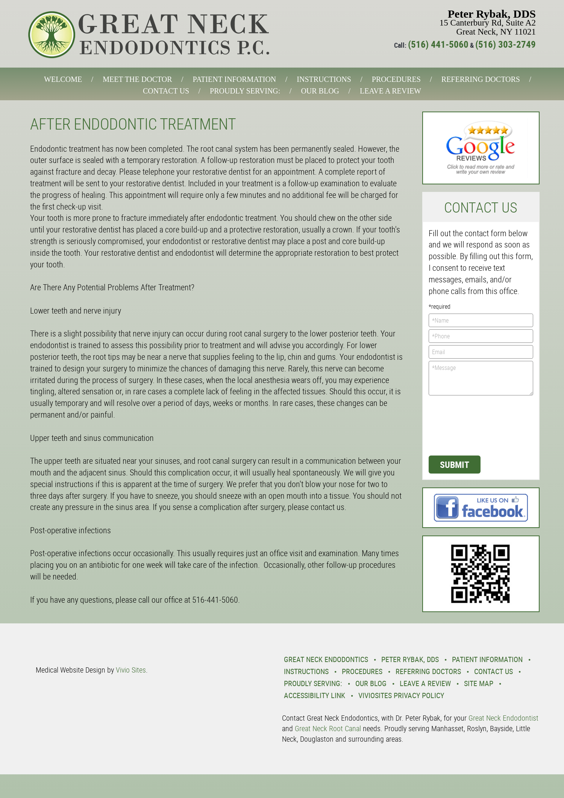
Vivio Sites (131, 670)
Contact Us (166, 91)
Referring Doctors (480, 79)
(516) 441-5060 (438, 44)
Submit (454, 465)
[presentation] (459, 425)
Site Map (478, 683)
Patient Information (234, 79)
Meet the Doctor (137, 79)
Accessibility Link (314, 695)
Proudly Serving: (245, 91)
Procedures (396, 79)
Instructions (324, 79)
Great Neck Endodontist (503, 718)
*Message (481, 378)
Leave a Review (390, 91)
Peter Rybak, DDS (410, 659)
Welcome (63, 79)
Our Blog (320, 91)
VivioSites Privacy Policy (401, 695)
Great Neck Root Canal (328, 728)
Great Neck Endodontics (326, 659)
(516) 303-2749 (505, 44)
